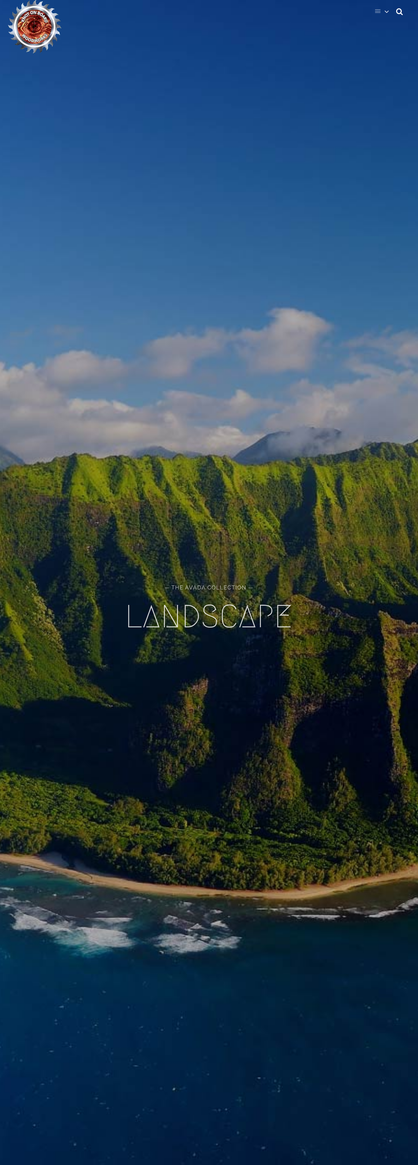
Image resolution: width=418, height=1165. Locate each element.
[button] (399, 11)
